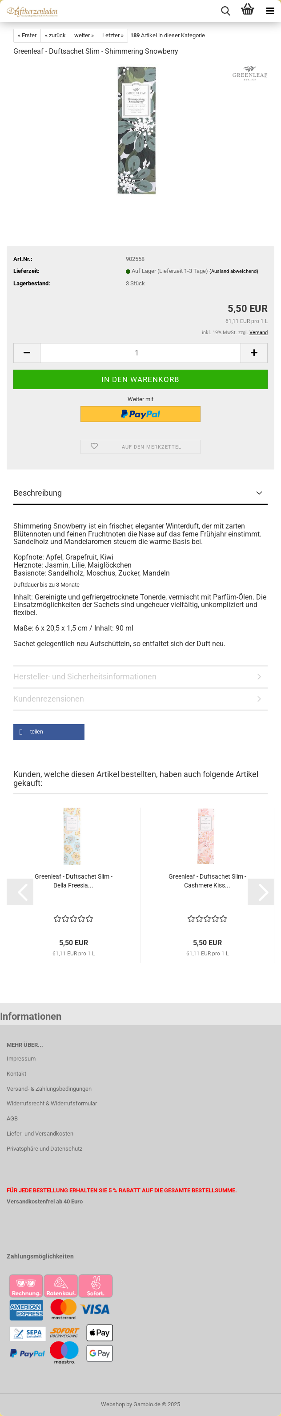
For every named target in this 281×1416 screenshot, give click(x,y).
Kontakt (16, 1073)
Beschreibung (37, 492)
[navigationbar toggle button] (270, 11)
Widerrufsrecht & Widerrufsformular (52, 1103)
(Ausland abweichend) (233, 271)
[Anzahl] (140, 353)
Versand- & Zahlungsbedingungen (49, 1088)
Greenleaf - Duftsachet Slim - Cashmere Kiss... (207, 881)
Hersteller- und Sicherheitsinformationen (85, 676)
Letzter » (113, 35)
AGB (12, 1118)
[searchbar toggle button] (225, 11)
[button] (26, 353)
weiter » (84, 35)
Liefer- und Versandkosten (40, 1133)
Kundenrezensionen (48, 698)
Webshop (113, 1404)
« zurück (55, 35)
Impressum (21, 1058)
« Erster (27, 35)
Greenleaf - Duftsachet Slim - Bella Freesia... (73, 881)
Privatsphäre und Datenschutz (44, 1148)
